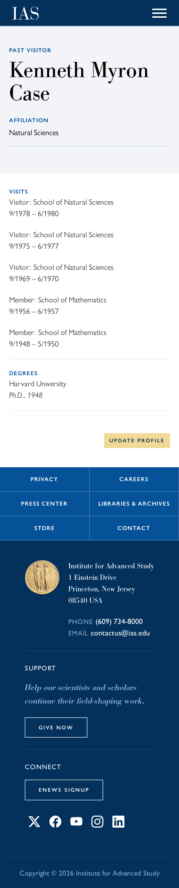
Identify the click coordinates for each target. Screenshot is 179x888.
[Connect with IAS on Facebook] (55, 824)
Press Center (44, 503)
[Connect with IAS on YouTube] (76, 824)
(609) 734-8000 (119, 621)
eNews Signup (64, 789)
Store (44, 528)
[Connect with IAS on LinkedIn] (118, 824)
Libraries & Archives (134, 503)
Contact (133, 528)
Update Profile (137, 440)
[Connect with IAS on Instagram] (97, 824)
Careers (133, 479)
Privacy (44, 479)
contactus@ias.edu (120, 632)
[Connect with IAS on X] (34, 824)
